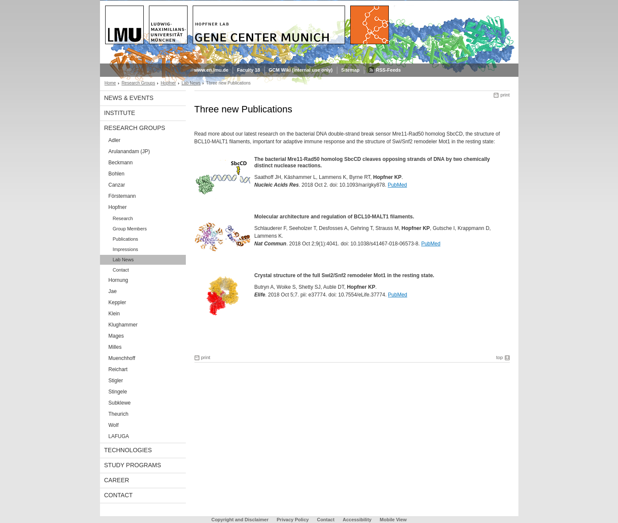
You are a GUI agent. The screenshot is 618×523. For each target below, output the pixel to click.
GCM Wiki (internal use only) (301, 70)
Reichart (118, 369)
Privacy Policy (293, 519)
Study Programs (132, 465)
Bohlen (116, 174)
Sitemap (350, 70)
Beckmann (121, 163)
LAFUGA (119, 436)
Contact (121, 269)
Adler (115, 140)
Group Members (130, 228)
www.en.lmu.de (211, 70)
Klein (114, 314)
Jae (113, 291)
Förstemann (122, 196)
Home (110, 83)
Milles (115, 347)
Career (116, 480)
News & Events (129, 97)
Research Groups (138, 83)
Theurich (119, 414)
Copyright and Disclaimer (239, 519)
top (499, 357)
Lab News (191, 83)
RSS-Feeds (388, 70)
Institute (119, 112)
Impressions (125, 249)
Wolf (114, 425)
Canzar (117, 185)
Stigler (116, 381)
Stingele (118, 392)
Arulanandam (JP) (129, 151)
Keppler (117, 302)
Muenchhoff (122, 358)
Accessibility (357, 519)
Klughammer (123, 325)
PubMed (397, 185)
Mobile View (393, 519)
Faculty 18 (248, 70)
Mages (116, 336)
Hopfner (168, 83)
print (504, 94)
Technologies (128, 450)
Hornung (118, 280)
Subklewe (120, 403)
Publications (125, 239)
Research (123, 218)
